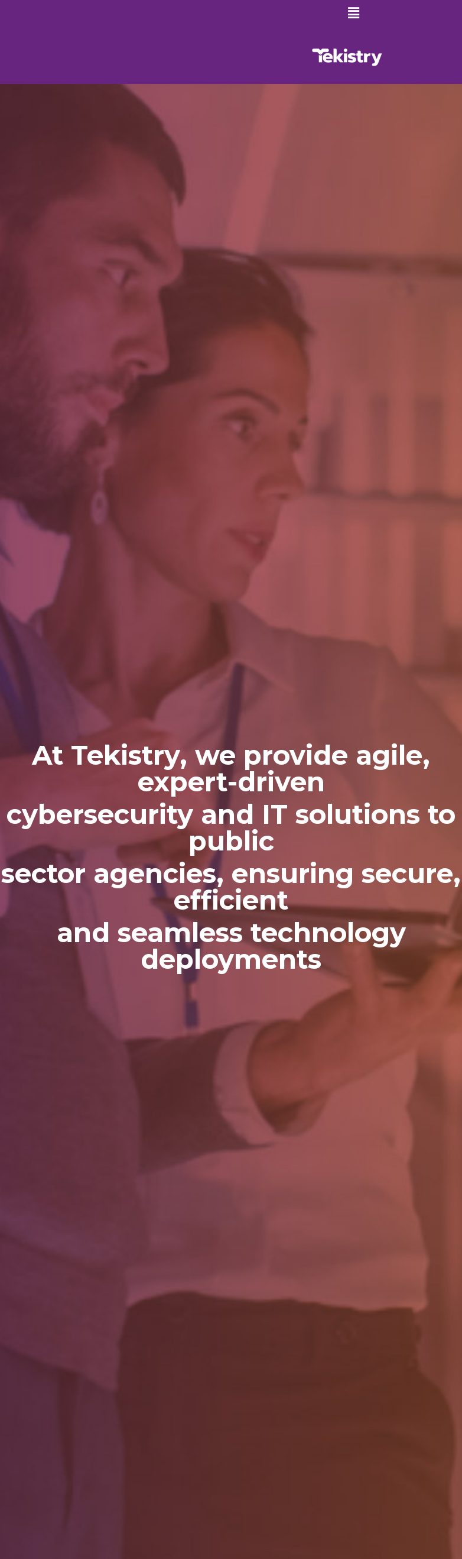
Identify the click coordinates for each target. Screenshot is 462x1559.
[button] (354, 13)
